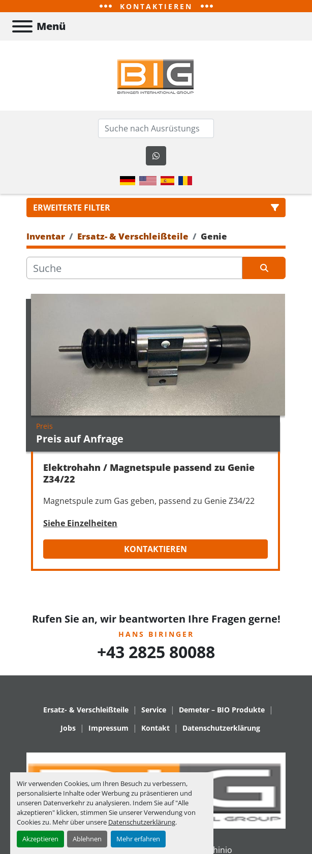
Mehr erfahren (138, 838)
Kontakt (155, 728)
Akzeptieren (40, 838)
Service (153, 709)
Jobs (68, 728)
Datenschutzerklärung (141, 822)
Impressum (108, 728)
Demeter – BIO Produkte (222, 709)
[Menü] (22, 26)
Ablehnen (87, 838)
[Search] (156, 128)
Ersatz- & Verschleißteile (86, 709)
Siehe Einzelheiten (80, 523)
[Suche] (134, 268)
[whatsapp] (156, 155)
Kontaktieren (155, 549)
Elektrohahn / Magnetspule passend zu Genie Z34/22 (149, 473)
